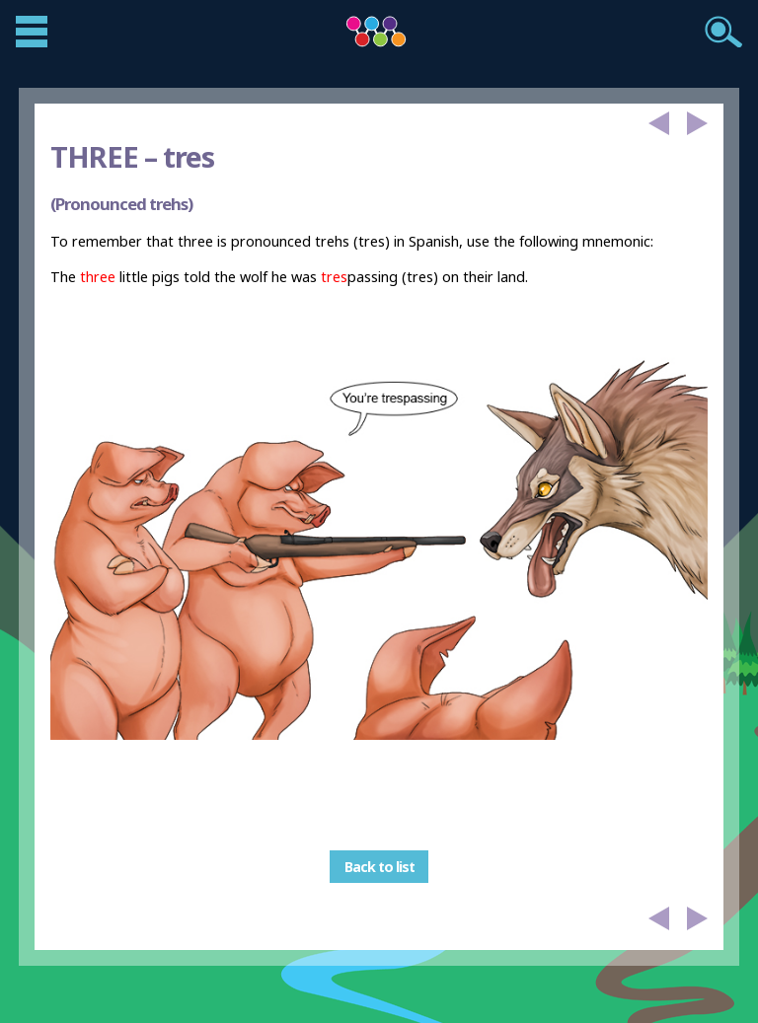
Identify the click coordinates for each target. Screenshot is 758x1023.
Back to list (379, 866)
